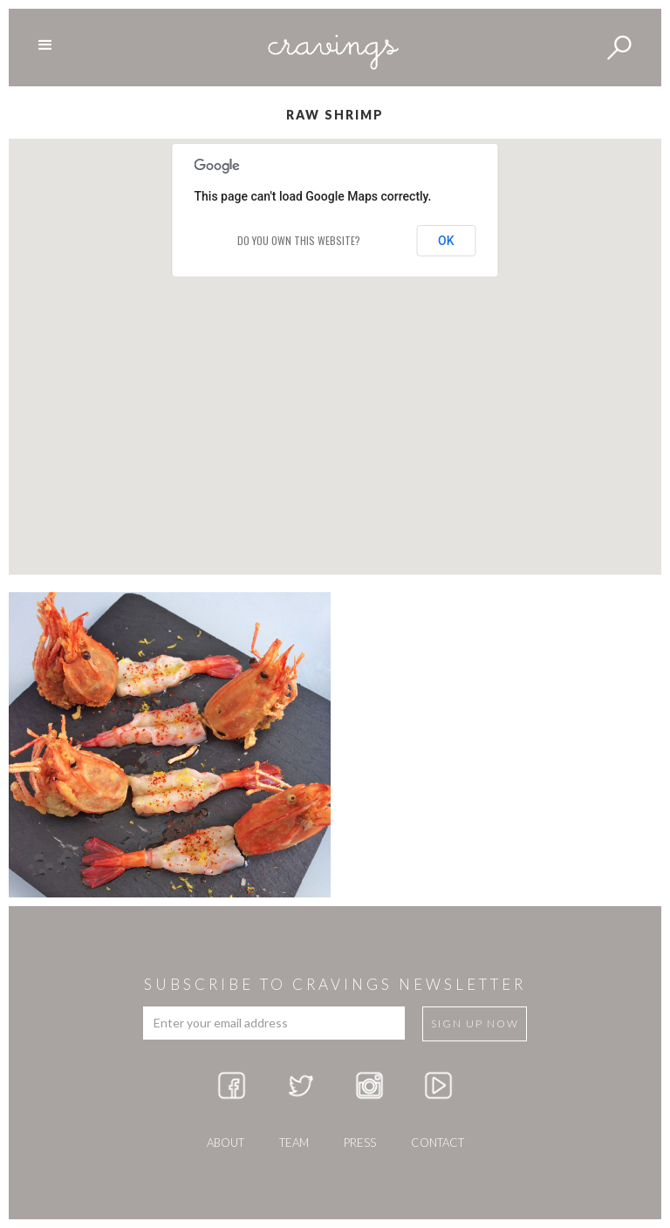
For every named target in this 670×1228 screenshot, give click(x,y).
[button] (335, 340)
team (294, 1143)
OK (446, 241)
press (360, 1143)
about (225, 1143)
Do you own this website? (298, 240)
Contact (437, 1143)
